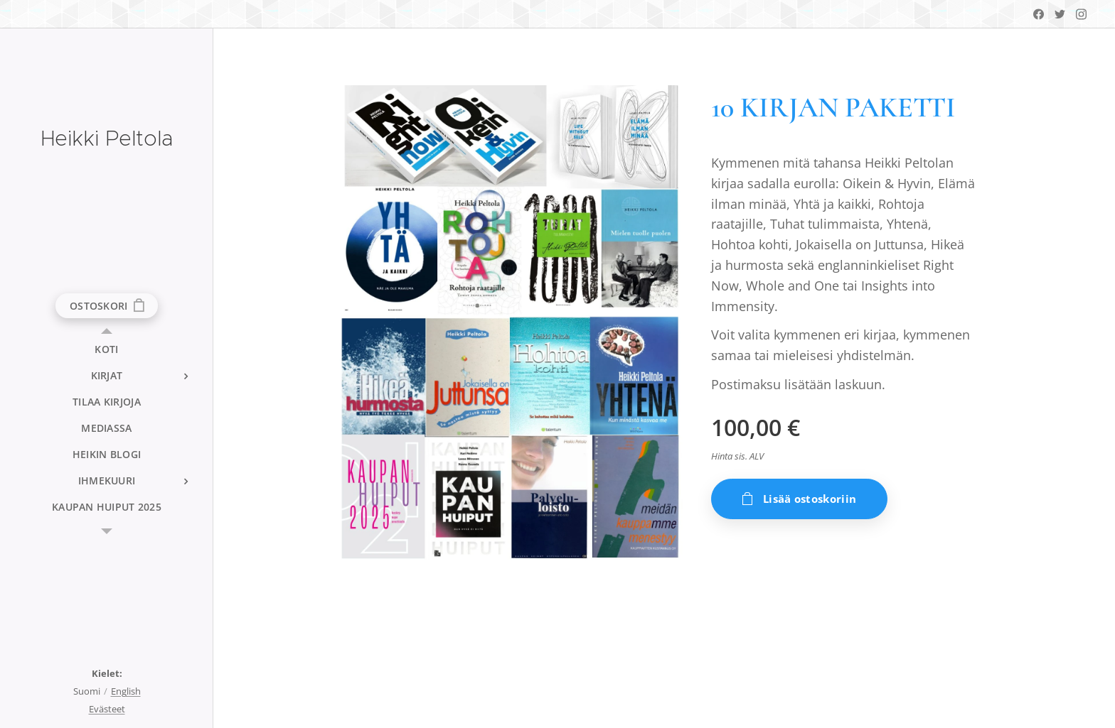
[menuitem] (106, 349)
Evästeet (107, 708)
